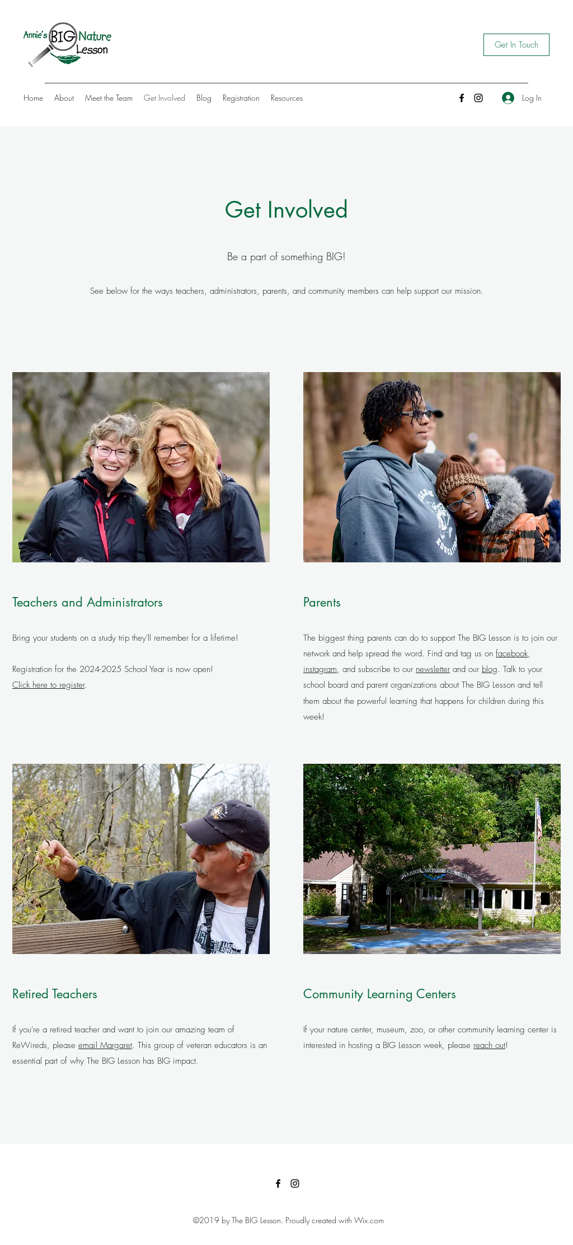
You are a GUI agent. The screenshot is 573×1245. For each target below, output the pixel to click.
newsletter (433, 669)
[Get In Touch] (516, 45)
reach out (489, 1045)
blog (489, 669)
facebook (512, 653)
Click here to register (48, 684)
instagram (320, 669)
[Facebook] (461, 98)
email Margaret (105, 1045)
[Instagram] (478, 98)
